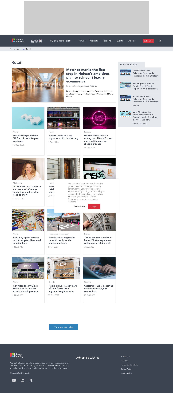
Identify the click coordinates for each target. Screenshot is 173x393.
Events (121, 41)
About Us (124, 361)
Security (87, 282)
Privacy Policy (126, 369)
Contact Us (125, 356)
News (82, 41)
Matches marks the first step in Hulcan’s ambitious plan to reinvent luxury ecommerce (88, 75)
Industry (87, 132)
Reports (108, 41)
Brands (87, 234)
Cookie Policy (126, 373)
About (132, 41)
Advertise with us (87, 357)
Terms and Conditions (129, 365)
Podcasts (94, 41)
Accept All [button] (94, 206)
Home (21, 49)
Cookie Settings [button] (79, 206)
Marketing (17, 183)
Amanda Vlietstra (87, 86)
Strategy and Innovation (59, 234)
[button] (160, 41)
